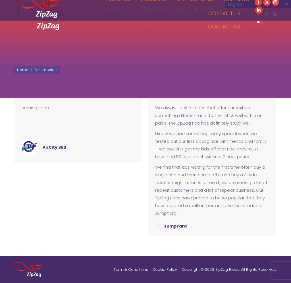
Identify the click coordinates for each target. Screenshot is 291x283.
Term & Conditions (131, 269)
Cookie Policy (164, 269)
